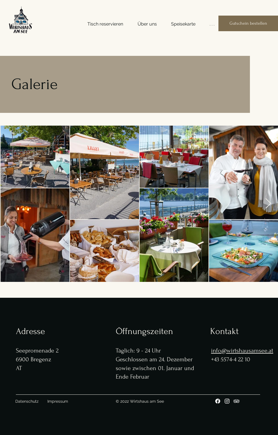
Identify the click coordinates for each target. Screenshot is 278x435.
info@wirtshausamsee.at (242, 350)
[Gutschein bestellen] (248, 23)
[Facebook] (217, 401)
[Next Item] (268, 203)
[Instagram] (227, 401)
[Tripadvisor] (236, 401)
